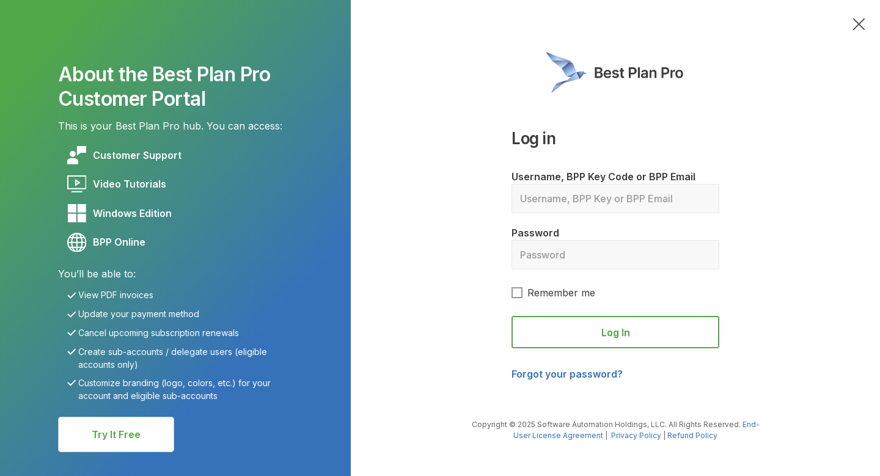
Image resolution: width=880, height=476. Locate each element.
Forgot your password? (567, 374)
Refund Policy (692, 435)
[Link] (137, 155)
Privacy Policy (636, 435)
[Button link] (116, 434)
